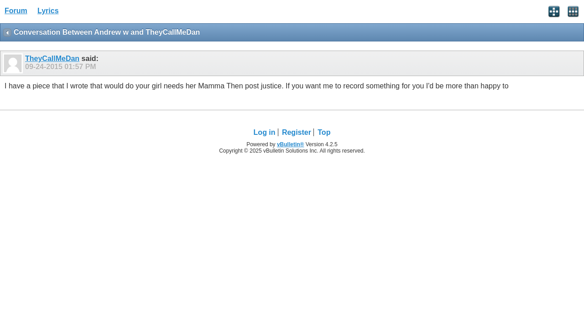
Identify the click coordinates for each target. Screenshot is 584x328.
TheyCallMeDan (52, 58)
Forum (16, 11)
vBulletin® (290, 144)
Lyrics (48, 11)
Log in (265, 132)
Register (296, 132)
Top (324, 132)
